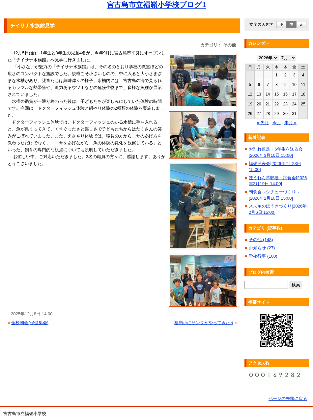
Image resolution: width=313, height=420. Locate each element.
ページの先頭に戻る (288, 398)
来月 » (290, 122)
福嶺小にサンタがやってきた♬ (203, 322)
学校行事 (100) (263, 256)
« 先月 (263, 122)
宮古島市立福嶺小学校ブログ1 (156, 5)
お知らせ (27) (262, 247)
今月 (276, 122)
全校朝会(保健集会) (29, 322)
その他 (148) (261, 239)
